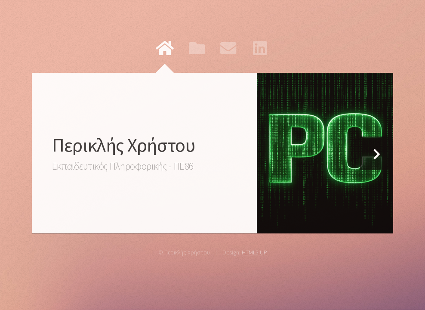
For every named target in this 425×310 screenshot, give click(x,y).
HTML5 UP (254, 252)
